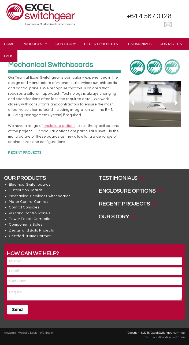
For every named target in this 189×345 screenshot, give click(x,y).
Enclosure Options (127, 191)
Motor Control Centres (28, 202)
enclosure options (59, 126)
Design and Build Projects (31, 230)
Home (9, 44)
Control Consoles (24, 207)
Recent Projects (101, 44)
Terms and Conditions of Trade (165, 337)
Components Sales (25, 224)
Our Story (65, 44)
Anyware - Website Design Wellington (29, 332)
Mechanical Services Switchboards (40, 196)
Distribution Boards (26, 190)
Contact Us (171, 44)
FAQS (8, 56)
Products (32, 44)
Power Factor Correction (31, 219)
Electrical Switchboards (29, 184)
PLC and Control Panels (29, 213)
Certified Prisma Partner (30, 236)
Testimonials (138, 44)
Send (17, 309)
